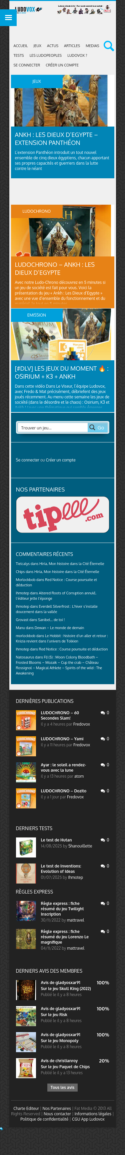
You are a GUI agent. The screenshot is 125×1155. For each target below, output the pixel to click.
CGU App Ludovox (88, 1119)
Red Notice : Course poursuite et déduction (73, 649)
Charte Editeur (26, 1108)
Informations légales (93, 1113)
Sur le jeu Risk (54, 1014)
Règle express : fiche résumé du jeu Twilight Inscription (62, 909)
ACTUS (52, 45)
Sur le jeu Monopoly (60, 1040)
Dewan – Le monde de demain (59, 627)
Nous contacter (57, 1113)
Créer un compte (62, 65)
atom (79, 776)
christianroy (66, 1060)
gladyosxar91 (67, 982)
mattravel (75, 920)
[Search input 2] (53, 427)
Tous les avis (62, 1087)
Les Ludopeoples (46, 55)
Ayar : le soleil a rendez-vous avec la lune (63, 767)
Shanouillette (80, 845)
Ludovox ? (77, 55)
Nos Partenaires (57, 1108)
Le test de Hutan (56, 839)
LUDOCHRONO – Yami (62, 738)
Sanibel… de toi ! (51, 619)
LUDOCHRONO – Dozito (64, 790)
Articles (72, 45)
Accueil (21, 45)
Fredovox (81, 724)
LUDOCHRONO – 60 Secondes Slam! (60, 715)
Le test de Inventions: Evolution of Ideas (61, 868)
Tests (19, 55)
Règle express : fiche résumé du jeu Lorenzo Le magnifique (65, 937)
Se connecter (27, 65)
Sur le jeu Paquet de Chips (65, 1066)
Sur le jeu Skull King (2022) (66, 988)
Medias (92, 45)
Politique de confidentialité (44, 1119)
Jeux (37, 45)
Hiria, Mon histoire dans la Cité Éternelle (71, 563)
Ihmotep (22, 593)
